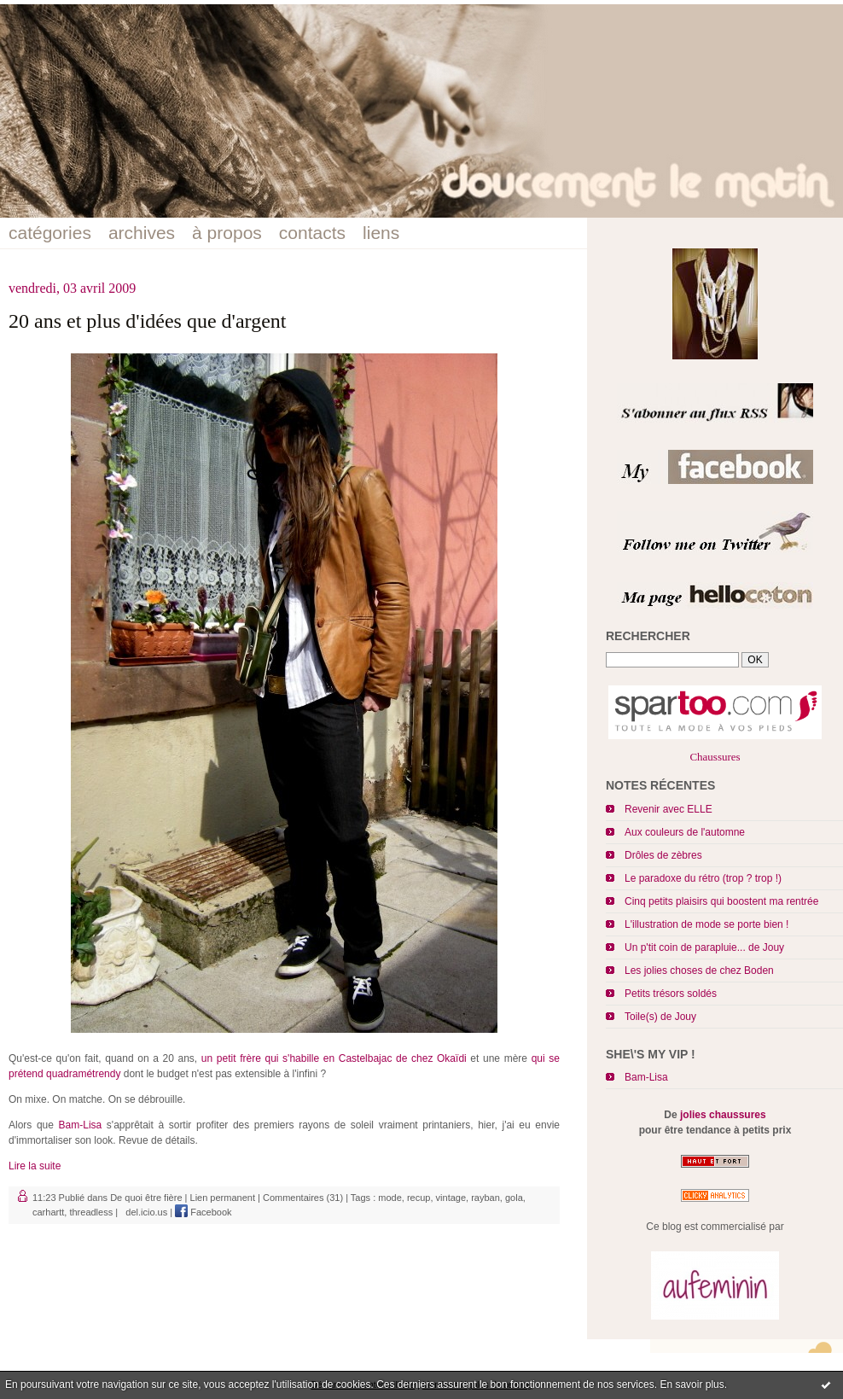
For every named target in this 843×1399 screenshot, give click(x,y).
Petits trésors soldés (671, 994)
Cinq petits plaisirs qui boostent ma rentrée (721, 901)
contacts (312, 232)
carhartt (48, 1212)
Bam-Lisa (646, 1077)
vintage (451, 1197)
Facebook (203, 1212)
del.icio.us (143, 1212)
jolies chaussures (723, 1115)
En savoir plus (692, 1384)
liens (381, 232)
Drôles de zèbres (663, 855)
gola (514, 1197)
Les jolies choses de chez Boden (699, 970)
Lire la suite (35, 1166)
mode (390, 1197)
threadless (91, 1212)
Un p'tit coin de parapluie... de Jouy (704, 947)
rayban (485, 1197)
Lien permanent (222, 1197)
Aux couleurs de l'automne (685, 832)
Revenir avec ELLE (668, 809)
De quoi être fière (146, 1197)
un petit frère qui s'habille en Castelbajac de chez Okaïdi (334, 1058)
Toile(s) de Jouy (660, 1017)
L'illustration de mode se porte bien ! (706, 924)
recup (419, 1197)
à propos (227, 232)
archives (141, 232)
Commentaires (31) (303, 1197)
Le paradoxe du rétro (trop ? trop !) (703, 878)
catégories (50, 232)
